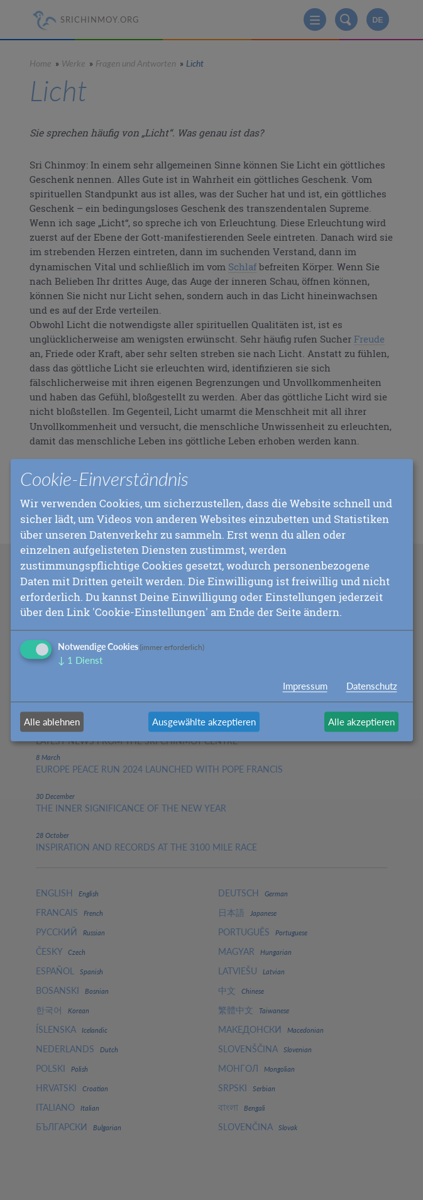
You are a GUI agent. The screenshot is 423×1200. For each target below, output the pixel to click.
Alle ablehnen (52, 721)
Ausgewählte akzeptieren (204, 721)
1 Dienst (80, 660)
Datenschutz (371, 685)
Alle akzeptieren (361, 721)
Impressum (305, 685)
